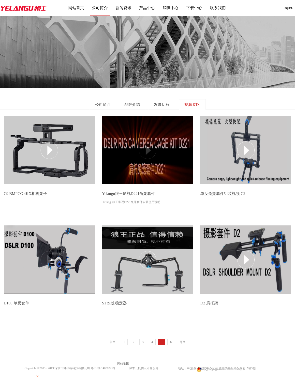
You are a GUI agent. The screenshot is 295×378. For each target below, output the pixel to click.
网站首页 (76, 8)
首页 (113, 342)
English (288, 8)
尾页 (182, 342)
